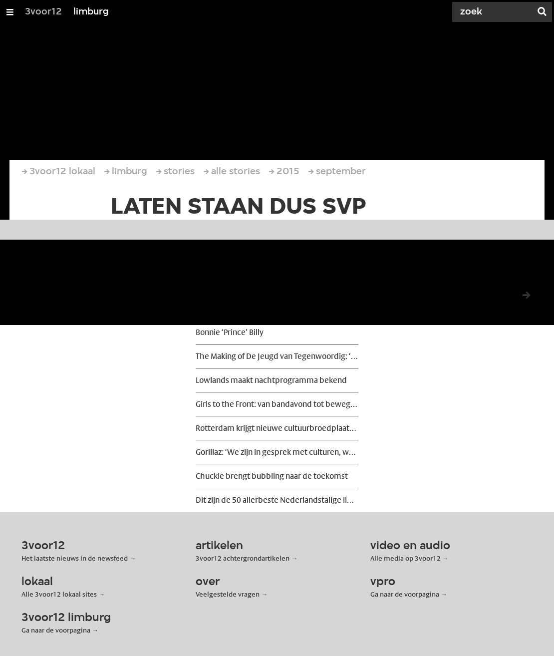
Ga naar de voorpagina (404, 594)
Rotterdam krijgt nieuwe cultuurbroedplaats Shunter (277, 428)
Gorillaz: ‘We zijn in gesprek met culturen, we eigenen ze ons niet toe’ (277, 452)
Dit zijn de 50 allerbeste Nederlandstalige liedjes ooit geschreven (277, 500)
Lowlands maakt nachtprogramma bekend (271, 380)
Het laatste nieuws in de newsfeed (74, 558)
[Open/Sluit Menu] (10, 12)
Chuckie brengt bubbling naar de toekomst (272, 476)
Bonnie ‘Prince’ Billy (230, 332)
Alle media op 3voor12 (405, 558)
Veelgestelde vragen (228, 594)
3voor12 (43, 12)
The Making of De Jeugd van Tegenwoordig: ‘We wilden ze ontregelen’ (277, 356)
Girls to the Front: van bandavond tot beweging (277, 404)
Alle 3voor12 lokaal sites (59, 594)
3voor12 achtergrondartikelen (242, 558)
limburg (91, 12)
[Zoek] (494, 12)
